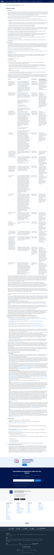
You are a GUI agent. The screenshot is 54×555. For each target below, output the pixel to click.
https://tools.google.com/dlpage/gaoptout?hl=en (27, 366)
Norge (17, 540)
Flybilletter (10, 1)
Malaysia (24, 544)
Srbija (28, 540)
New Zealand (34, 544)
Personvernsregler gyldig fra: (13, 5)
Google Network (13, 375)
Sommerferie (19, 1)
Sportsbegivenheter (8, 519)
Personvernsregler (13, 3)
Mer (41, 1)
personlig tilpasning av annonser (13, 376)
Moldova (11, 540)
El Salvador (14, 534)
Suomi (39, 540)
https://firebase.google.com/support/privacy (24, 368)
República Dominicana (26, 534)
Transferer (34, 1)
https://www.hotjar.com (21, 383)
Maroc (11, 544)
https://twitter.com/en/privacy (38, 323)
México (37, 534)
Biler (27, 1)
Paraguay (10, 535)
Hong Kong (20, 544)
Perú (45, 534)
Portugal (25, 540)
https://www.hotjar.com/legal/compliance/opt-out (40, 387)
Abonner (37, 480)
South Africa (16, 544)
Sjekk (24, 464)
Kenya (8, 544)
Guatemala (31, 534)
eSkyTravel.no (7, 3)
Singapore (27, 544)
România (30, 540)
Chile (12, 534)
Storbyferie (15, 1)
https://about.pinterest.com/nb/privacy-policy (37, 326)
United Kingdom (8, 541)
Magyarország (8, 540)
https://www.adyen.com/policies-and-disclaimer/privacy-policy (17, 422)
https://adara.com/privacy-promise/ (15, 416)
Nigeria (13, 544)
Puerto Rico (7, 535)
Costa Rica (21, 534)
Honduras (34, 534)
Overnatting (24, 1)
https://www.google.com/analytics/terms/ (34, 361)
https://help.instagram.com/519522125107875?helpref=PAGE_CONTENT (18, 319)
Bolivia (10, 534)
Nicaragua (40, 534)
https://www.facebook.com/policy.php (41, 318)
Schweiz (41, 540)
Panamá (43, 534)
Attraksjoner (38, 1)
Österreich (20, 540)
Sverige (33, 540)
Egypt (6, 544)
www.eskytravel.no (20, 83)
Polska (23, 540)
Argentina (7, 534)
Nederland (14, 540)
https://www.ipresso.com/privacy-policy (17, 341)
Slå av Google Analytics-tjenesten (22, 367)
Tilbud (30, 1)
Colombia (18, 534)
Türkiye (30, 544)
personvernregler (37, 380)
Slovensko (36, 540)
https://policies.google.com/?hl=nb (13, 362)
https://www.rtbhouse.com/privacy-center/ (34, 407)
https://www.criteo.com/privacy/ (13, 400)
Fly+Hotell (6, 1)
